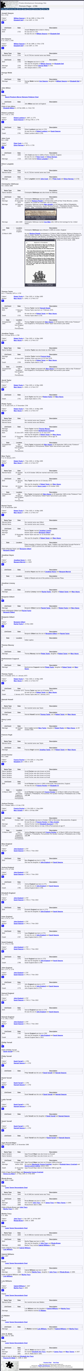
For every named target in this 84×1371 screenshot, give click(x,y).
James (49, 1202)
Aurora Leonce (32, 1166)
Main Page (4, 9)
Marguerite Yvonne (42, 1164)
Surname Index (12, 9)
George (43, 65)
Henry (42, 486)
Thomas (44, 429)
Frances (45, 356)
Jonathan (45, 530)
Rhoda (18, 1220)
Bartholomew (46, 430)
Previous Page (38, 9)
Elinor (19, 145)
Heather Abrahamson (44, 1365)
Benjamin (44, 532)
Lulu (8, 1249)
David (7, 1051)
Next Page (46, 9)
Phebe (45, 653)
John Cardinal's (38, 1369)
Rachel (46, 591)
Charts (20, 9)
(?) (42, 1310)
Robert (19, 118)
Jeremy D (71, 1369)
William (19, 18)
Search (30, 9)
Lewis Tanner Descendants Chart (16, 1187)
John (44, 179)
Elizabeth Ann (39, 1351)
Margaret (19, 562)
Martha (7, 1209)
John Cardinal (58, 1369)
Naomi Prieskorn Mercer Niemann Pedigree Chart (22, 97)
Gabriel (44, 1245)
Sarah (19, 119)
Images (25, 9)
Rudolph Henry (68, 1164)
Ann (43, 81)
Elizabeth (18, 20)
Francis (19, 760)
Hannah (45, 308)
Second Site (44, 1369)
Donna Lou (9, 1174)
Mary (48, 204)
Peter (17, 143)
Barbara (37, 201)
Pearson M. (9, 1358)
